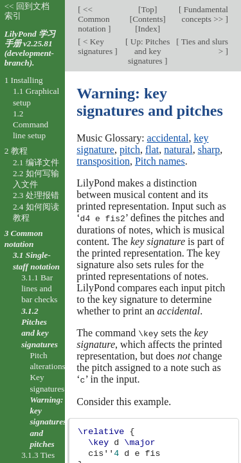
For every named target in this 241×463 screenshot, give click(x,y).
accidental (168, 137)
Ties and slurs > (203, 46)
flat (152, 149)
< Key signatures (96, 46)
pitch (130, 149)
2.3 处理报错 (36, 195)
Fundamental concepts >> (204, 14)
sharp (209, 149)
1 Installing (23, 80)
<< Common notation (93, 19)
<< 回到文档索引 (26, 11)
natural (178, 149)
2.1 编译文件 (36, 162)
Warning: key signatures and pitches (48, 422)
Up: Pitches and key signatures (149, 51)
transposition (103, 161)
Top (147, 9)
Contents (147, 19)
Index (147, 28)
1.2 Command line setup (30, 125)
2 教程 (16, 151)
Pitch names (160, 161)
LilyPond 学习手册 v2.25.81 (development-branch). (29, 48)
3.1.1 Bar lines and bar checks (39, 289)
